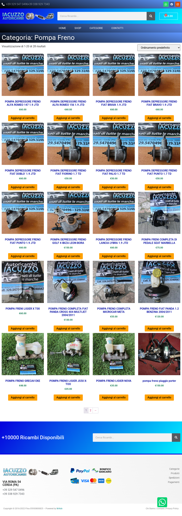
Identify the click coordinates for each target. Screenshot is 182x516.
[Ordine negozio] (158, 47)
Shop (77, 28)
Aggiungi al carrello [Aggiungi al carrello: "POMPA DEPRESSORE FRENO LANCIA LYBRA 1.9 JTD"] (114, 256)
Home (62, 28)
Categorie (96, 28)
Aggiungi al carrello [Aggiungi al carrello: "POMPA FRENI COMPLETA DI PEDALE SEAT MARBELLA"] (159, 256)
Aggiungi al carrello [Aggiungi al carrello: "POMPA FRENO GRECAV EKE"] (23, 397)
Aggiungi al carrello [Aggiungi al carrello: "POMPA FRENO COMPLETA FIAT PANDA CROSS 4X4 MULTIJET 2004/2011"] (68, 328)
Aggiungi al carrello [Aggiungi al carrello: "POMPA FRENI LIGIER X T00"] (23, 328)
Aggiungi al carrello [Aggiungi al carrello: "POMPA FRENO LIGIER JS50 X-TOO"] (68, 397)
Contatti (117, 28)
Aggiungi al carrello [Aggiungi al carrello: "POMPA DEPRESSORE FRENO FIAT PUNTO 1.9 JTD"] (23, 256)
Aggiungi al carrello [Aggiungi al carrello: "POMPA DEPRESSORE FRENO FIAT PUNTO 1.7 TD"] (159, 187)
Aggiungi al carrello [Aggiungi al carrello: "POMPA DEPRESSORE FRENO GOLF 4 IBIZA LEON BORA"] (68, 256)
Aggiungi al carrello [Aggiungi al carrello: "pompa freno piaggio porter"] (159, 397)
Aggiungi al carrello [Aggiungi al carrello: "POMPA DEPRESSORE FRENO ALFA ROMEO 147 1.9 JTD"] (23, 118)
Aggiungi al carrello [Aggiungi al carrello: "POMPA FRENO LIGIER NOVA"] (114, 397)
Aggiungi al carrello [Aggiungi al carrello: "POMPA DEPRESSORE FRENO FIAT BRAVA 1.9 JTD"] (114, 118)
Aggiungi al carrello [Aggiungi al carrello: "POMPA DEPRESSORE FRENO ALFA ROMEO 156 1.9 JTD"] (68, 118)
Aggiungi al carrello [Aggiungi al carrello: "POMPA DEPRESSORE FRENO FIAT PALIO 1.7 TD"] (114, 187)
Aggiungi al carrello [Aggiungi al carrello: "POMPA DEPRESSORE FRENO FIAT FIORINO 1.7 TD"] (68, 187)
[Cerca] (151, 16)
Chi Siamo (150, 508)
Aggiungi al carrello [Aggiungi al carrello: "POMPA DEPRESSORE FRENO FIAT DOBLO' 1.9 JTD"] (23, 187)
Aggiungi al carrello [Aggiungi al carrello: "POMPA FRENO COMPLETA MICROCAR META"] (114, 328)
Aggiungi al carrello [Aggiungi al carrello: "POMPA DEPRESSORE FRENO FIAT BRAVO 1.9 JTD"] (159, 118)
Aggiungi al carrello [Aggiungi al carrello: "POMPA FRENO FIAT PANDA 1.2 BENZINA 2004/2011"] (159, 328)
